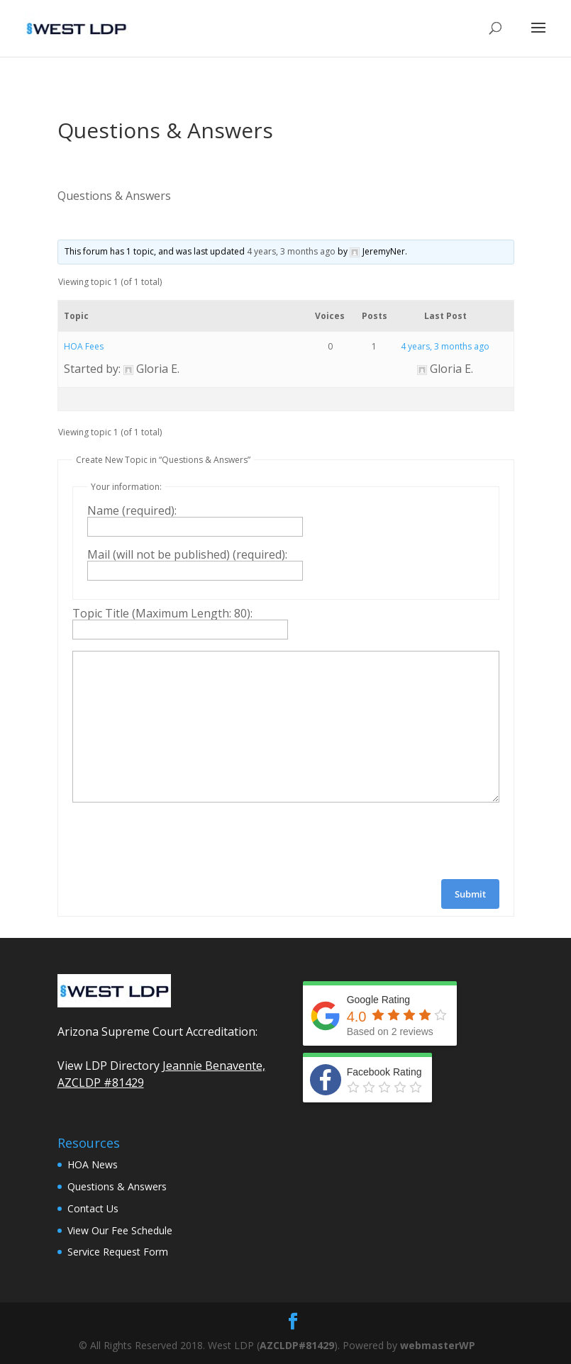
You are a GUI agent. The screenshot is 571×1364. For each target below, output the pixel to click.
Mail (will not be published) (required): (187, 554)
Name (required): (132, 510)
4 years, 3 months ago (291, 251)
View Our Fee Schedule (119, 1230)
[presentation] (180, 840)
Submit (470, 894)
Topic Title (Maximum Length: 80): (162, 613)
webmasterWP (437, 1345)
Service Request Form (117, 1251)
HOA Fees (84, 346)
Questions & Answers (117, 1186)
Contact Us (92, 1208)
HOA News (92, 1164)
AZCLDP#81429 (297, 1345)
